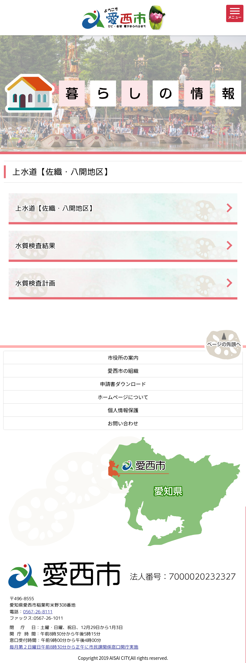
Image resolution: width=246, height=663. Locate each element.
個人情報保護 (123, 410)
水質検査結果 (35, 245)
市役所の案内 (123, 357)
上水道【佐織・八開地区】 (55, 208)
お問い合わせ (123, 423)
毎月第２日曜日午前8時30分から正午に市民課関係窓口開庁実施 (74, 647)
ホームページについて (123, 397)
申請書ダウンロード (123, 384)
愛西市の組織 (123, 370)
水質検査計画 (35, 283)
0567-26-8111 (38, 611)
